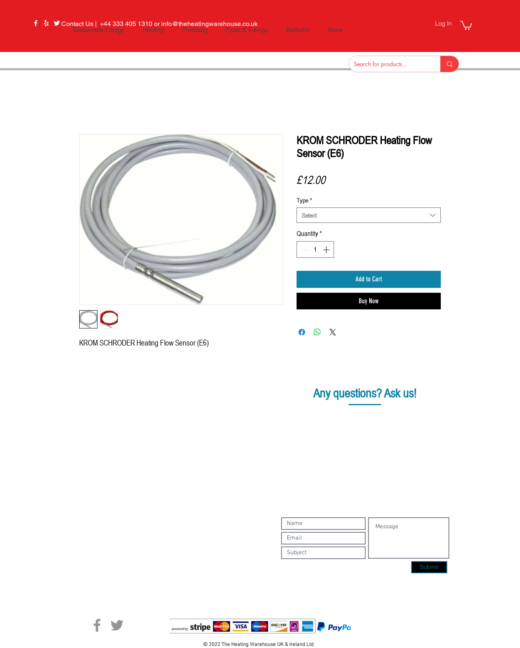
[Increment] (327, 250)
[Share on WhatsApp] (317, 332)
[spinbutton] (315, 250)
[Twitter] (117, 625)
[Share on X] (333, 332)
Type (304, 200)
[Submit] (429, 567)
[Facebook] (36, 23)
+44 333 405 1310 (374, 418)
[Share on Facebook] (302, 332)
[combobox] (369, 215)
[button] (466, 25)
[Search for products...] (388, 64)
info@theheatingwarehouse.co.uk (372, 433)
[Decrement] (304, 250)
